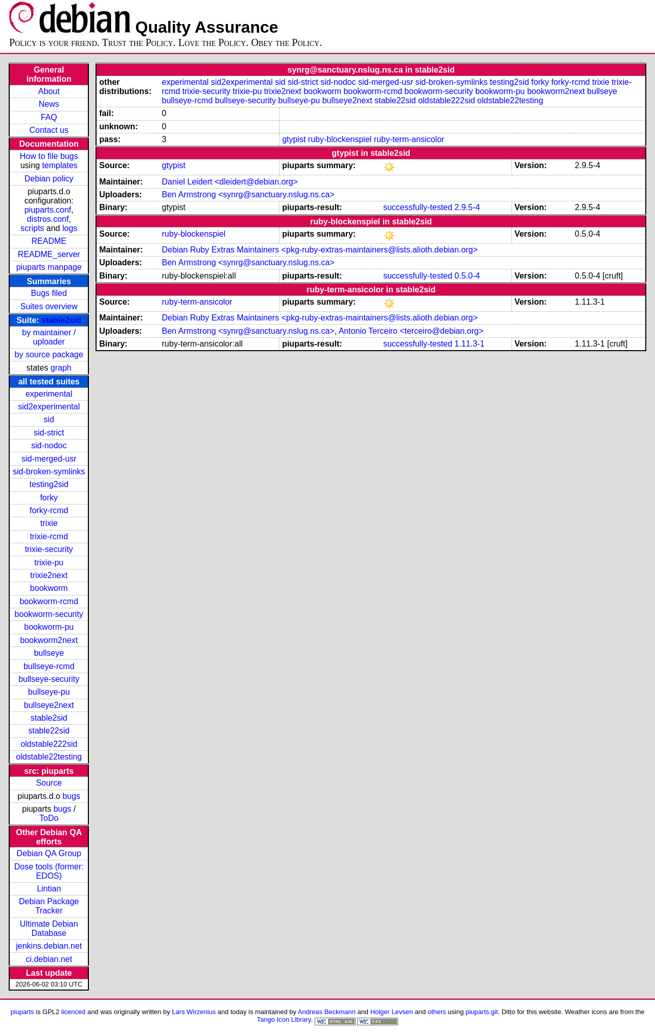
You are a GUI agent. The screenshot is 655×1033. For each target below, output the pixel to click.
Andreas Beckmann (327, 1012)
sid (49, 419)
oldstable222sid (48, 744)
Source (49, 782)
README (49, 241)
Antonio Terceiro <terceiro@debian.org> (411, 331)
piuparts (22, 1012)
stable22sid (48, 730)
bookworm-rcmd (48, 601)
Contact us (49, 130)
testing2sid (48, 484)
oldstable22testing (49, 756)
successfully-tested (417, 207)
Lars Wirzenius (194, 1012)
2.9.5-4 (467, 207)
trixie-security (49, 549)
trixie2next (48, 575)
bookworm (49, 588)
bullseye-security (48, 679)
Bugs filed (49, 293)
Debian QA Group (49, 853)
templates (59, 165)
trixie (49, 523)
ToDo (48, 818)
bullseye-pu (49, 691)
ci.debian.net (49, 959)
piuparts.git (481, 1012)
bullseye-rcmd (49, 666)
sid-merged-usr (49, 458)
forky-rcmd (49, 510)
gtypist (294, 139)
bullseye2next (49, 705)
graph (61, 367)
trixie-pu (48, 562)
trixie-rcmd (49, 536)
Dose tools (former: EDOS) (49, 871)
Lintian (49, 888)
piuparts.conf (48, 209)
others (437, 1012)
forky (49, 497)
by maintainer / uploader (49, 337)
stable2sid (61, 320)
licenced (73, 1012)
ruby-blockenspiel (340, 139)
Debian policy (49, 178)
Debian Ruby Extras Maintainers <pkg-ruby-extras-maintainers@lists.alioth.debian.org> (320, 249)
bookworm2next (49, 640)
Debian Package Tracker (49, 906)
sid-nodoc (48, 445)
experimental (49, 393)
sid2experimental (49, 406)
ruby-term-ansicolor (409, 139)
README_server (49, 254)
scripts (32, 228)
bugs (71, 796)
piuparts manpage (49, 267)
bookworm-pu (49, 627)
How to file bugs (49, 156)
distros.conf (48, 219)
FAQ (49, 117)
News (49, 104)
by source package (49, 354)
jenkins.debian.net (49, 946)
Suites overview (49, 306)
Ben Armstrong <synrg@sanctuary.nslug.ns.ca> (248, 194)
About (49, 91)
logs (69, 228)
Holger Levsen (391, 1012)
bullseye (49, 653)
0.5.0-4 (467, 275)
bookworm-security (49, 614)
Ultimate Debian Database (49, 928)
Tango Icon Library (284, 1019)
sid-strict (49, 432)
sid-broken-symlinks (49, 471)
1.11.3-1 (470, 343)
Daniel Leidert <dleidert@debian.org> (230, 181)
